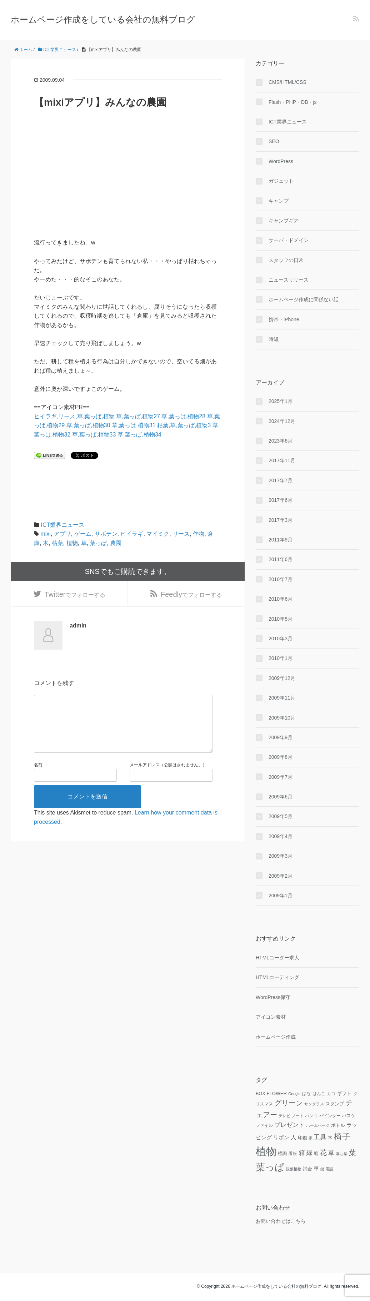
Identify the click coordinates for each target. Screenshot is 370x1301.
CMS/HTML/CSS (287, 82)
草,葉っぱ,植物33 (94, 435)
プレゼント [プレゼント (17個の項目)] (289, 1124)
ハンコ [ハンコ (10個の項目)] (311, 1115)
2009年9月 (280, 737)
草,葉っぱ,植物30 (88, 425)
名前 (38, 781)
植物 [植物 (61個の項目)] (266, 1151)
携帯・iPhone (284, 319)
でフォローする (75, 597)
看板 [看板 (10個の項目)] (293, 1153)
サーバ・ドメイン (289, 240)
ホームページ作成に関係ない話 (304, 299)
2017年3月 (280, 520)
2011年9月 (280, 540)
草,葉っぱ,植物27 (138, 416)
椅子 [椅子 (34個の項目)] (342, 1136)
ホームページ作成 (276, 1037)
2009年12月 (282, 678)
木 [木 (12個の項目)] (330, 1137)
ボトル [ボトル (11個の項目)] (338, 1125)
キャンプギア (284, 220)
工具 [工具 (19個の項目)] (320, 1137)
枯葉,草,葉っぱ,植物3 (184, 425)
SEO (274, 141)
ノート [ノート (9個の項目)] (298, 1116)
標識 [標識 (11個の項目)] (282, 1153)
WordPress (281, 161)
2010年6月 (280, 599)
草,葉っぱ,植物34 (139, 435)
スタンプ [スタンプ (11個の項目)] (334, 1103)
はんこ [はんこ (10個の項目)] (318, 1093)
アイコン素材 (271, 1017)
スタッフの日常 (286, 260)
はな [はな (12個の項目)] (306, 1093)
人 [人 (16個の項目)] (293, 1137)
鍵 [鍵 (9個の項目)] (322, 1169)
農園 (115, 543)
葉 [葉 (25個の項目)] (352, 1152)
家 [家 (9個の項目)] (310, 1138)
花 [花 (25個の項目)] (323, 1152)
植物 (72, 543)
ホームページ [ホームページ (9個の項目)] (318, 1125)
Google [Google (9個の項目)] (294, 1093)
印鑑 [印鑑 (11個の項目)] (302, 1137)
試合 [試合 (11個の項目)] (307, 1168)
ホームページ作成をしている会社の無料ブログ (103, 19)
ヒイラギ (131, 534)
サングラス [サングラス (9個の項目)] (314, 1104)
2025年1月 (280, 401)
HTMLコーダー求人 (277, 957)
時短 (274, 339)
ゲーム (82, 534)
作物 (198, 534)
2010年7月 (280, 579)
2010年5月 (280, 619)
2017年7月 (280, 480)
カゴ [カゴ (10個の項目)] (331, 1093)
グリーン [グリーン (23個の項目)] (288, 1103)
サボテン (106, 534)
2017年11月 (282, 460)
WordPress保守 (273, 997)
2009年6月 (280, 797)
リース (181, 534)
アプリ (62, 534)
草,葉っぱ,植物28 (183, 416)
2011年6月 (280, 559)
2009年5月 (280, 816)
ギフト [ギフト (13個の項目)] (344, 1093)
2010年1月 (280, 658)
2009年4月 (280, 836)
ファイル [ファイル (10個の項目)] (264, 1125)
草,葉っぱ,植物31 (134, 425)
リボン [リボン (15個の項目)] (281, 1137)
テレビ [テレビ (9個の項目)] (284, 1116)
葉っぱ (98, 543)
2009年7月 (280, 777)
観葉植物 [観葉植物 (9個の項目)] (293, 1169)
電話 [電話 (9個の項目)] (329, 1169)
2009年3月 (280, 856)
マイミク (157, 534)
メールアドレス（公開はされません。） (168, 781)
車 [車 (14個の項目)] (316, 1168)
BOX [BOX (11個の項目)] (260, 1093)
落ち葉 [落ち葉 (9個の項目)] (342, 1153)
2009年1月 (280, 895)
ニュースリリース (289, 280)
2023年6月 (280, 441)
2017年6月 (280, 500)
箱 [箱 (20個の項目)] (302, 1152)
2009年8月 (280, 757)
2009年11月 (282, 698)
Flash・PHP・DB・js (293, 102)
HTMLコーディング (277, 977)
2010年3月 (280, 638)
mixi (45, 534)
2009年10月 (282, 718)
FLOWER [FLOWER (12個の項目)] (276, 1093)
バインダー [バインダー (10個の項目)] (330, 1115)
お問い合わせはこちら (281, 1221)
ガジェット (281, 181)
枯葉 (57, 543)
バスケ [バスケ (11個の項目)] (349, 1115)
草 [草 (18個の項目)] (331, 1152)
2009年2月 (280, 876)
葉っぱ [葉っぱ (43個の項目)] (270, 1167)
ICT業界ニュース (62, 525)
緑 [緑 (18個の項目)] (309, 1152)
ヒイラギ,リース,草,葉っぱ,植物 (74, 416)
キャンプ (279, 201)
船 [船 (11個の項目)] (316, 1153)
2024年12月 (282, 421)
